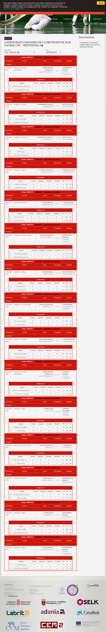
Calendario (38, 57)
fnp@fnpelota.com (12, 596)
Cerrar (100, 3)
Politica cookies (33, 589)
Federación (39, 19)
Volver (8, 38)
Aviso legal (32, 592)
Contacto (97, 19)
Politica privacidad (33, 590)
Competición (68, 19)
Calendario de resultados (52, 57)
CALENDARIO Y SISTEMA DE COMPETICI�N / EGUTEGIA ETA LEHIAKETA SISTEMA (90, 45)
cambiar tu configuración (13, 8)
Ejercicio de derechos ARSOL (36, 594)
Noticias (53, 19)
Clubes (84, 19)
